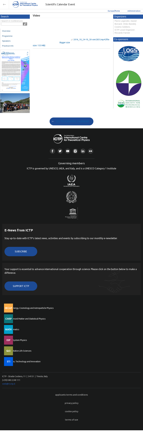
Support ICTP (21, 286)
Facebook (52, 151)
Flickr (90, 151)
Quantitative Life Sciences (19, 351)
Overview (6, 31)
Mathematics (13, 329)
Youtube (67, 151)
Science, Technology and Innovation (24, 361)
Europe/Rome (114, 11)
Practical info (7, 46)
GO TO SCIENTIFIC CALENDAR (72, 121)
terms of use (71, 419)
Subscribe (21, 251)
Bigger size (65, 42)
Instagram (75, 151)
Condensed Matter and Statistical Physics (26, 319)
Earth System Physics (17, 340)
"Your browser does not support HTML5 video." (51, 31)
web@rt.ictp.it (8, 384)
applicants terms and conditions (71, 394)
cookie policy (71, 411)
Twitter (60, 151)
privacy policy (71, 403)
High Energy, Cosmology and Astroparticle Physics (30, 308)
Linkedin (83, 151)
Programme (7, 36)
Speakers (6, 41)
